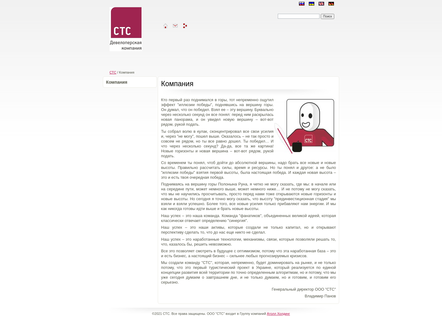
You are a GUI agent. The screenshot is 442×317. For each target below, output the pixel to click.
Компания (116, 82)
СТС (113, 72)
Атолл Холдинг (278, 313)
